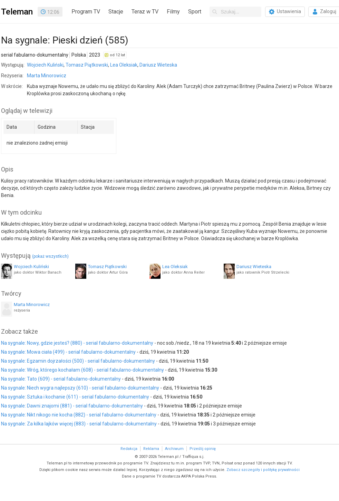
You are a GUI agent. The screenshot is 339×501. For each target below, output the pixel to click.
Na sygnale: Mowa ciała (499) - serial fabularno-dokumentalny (68, 352)
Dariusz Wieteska (158, 65)
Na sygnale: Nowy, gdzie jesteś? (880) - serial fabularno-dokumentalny (77, 343)
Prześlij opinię (203, 448)
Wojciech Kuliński (45, 65)
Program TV (85, 11)
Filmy (173, 11)
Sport (194, 11)
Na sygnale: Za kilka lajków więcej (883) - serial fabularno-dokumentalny (79, 423)
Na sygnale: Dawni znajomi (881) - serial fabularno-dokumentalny (72, 406)
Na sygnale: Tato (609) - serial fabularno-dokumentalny (61, 379)
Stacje (115, 11)
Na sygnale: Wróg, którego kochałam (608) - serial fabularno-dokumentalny (82, 370)
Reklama (151, 448)
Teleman (17, 12)
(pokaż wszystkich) (50, 256)
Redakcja (128, 448)
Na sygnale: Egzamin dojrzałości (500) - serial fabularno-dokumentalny (78, 361)
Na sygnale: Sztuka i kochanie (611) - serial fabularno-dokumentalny (75, 397)
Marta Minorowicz (46, 75)
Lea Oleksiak (123, 65)
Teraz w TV (145, 11)
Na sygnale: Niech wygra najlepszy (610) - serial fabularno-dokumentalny (80, 388)
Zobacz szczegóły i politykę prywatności (263, 470)
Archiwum (174, 448)
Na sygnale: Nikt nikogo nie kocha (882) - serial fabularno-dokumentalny (78, 415)
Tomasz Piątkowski (87, 65)
